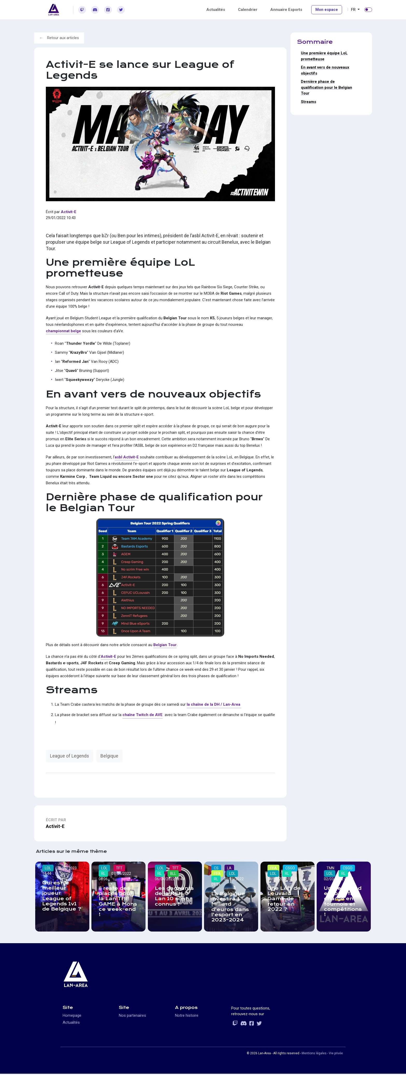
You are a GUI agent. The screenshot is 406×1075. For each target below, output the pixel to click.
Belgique (109, 756)
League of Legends (69, 756)
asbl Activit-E (127, 457)
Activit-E (68, 212)
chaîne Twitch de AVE (142, 714)
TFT (119, 868)
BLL (173, 873)
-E (114, 656)
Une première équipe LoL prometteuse (324, 56)
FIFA (217, 873)
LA (229, 868)
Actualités (215, 9)
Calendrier (247, 9)
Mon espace (326, 9)
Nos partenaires (132, 1016)
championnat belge (63, 331)
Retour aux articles (63, 37)
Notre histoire (186, 1016)
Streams (308, 101)
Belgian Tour (165, 645)
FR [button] (354, 9)
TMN (331, 868)
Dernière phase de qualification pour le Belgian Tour (326, 87)
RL (104, 873)
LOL (48, 868)
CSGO (290, 868)
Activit (106, 656)
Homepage (72, 1016)
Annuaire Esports (286, 9)
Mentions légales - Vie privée (322, 1054)
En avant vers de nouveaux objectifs (325, 70)
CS (216, 868)
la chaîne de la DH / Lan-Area (214, 704)
